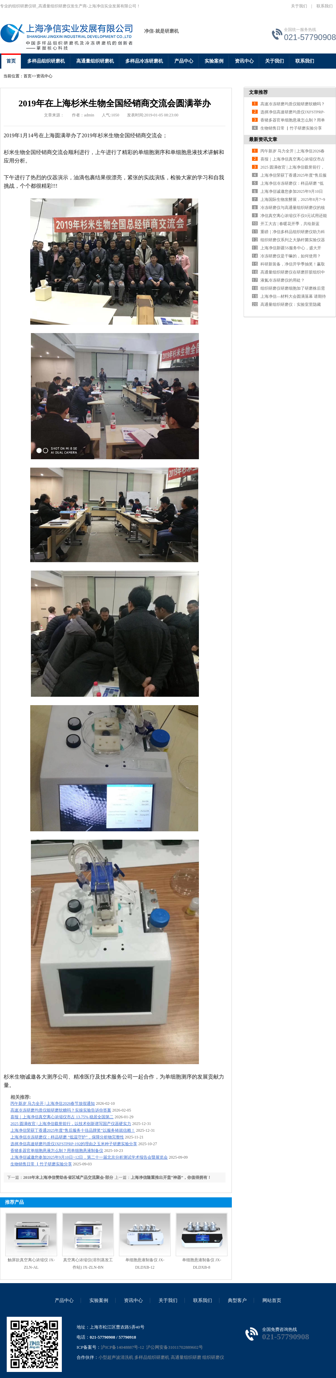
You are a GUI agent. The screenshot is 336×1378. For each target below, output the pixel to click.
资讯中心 (244, 61)
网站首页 (271, 1300)
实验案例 (214, 61)
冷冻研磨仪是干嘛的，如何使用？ (290, 256)
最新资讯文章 (263, 139)
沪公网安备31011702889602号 (174, 1347)
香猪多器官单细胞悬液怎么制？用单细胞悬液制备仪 (56, 1150)
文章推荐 (258, 92)
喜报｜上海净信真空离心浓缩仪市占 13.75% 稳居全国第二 (62, 1117)
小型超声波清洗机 (115, 1357)
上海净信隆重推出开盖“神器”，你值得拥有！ (171, 1177)
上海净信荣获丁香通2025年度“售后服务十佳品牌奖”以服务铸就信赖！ (72, 1130)
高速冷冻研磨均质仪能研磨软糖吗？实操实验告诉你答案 (60, 1110)
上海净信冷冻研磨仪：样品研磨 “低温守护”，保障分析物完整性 (67, 1137)
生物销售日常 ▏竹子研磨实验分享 (41, 1164)
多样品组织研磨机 (46, 61)
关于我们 (299, 6)
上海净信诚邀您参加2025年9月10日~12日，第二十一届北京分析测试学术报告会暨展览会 (89, 1157)
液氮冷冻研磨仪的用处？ (282, 280)
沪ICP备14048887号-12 (122, 1347)
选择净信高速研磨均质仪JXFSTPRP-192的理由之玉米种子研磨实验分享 (73, 1143)
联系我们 (325, 6)
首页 (11, 61)
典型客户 (237, 1300)
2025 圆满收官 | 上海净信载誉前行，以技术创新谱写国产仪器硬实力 (70, 1123)
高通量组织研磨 (186, 1357)
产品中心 (183, 61)
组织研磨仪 (213, 1357)
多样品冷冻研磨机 (144, 61)
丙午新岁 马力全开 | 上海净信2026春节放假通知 (52, 1103)
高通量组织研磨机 (95, 61)
